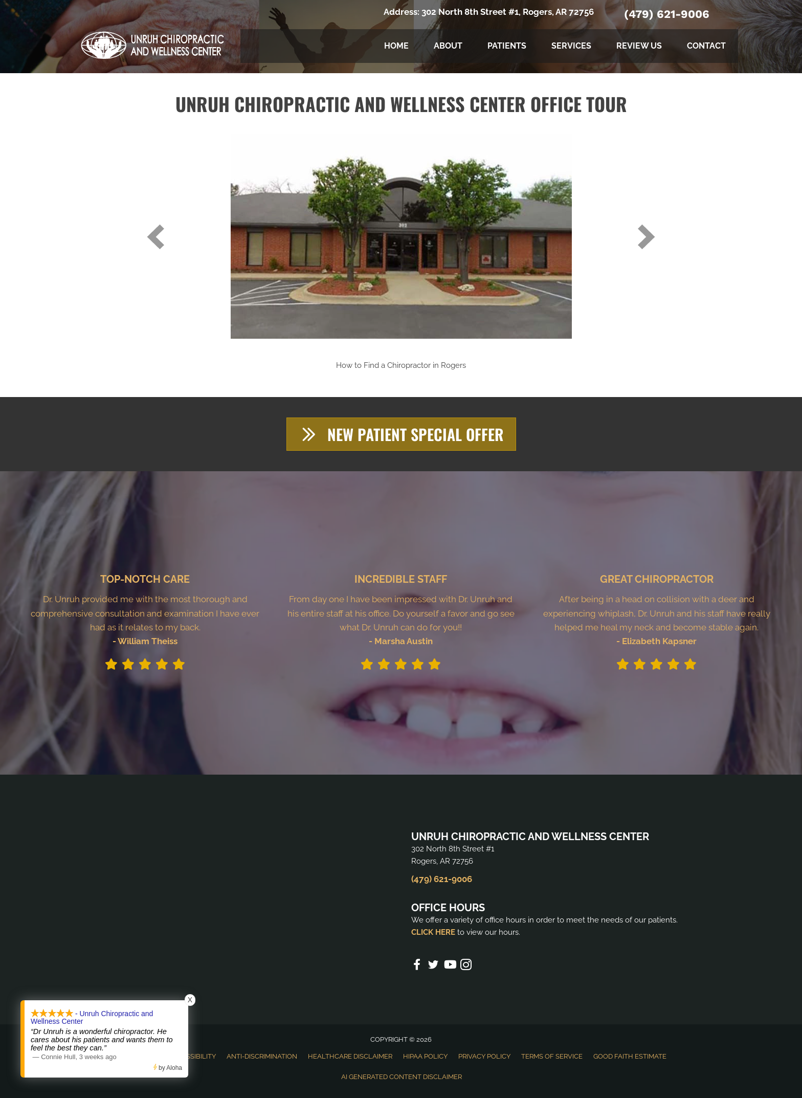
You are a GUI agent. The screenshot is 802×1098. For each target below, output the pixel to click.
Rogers (453, 365)
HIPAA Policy (425, 1056)
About (448, 46)
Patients (506, 46)
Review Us (639, 46)
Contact (706, 46)
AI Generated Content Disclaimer (401, 1077)
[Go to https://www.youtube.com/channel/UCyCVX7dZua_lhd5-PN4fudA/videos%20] (449, 966)
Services (571, 46)
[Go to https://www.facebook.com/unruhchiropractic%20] (416, 966)
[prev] (155, 237)
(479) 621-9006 (666, 14)
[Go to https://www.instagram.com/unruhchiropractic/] (466, 966)
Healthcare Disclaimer (350, 1056)
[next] (646, 237)
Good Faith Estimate (629, 1056)
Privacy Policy (484, 1056)
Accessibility (192, 1056)
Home (396, 46)
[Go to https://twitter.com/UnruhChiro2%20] (433, 966)
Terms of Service (552, 1056)
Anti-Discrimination (262, 1056)
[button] (401, 434)
